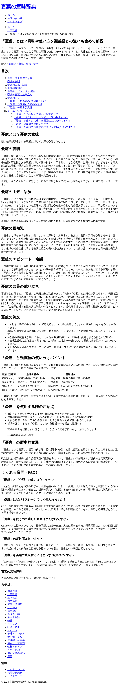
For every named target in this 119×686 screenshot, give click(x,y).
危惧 (35, 63)
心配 (21, 63)
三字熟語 (12, 597)
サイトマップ (14, 21)
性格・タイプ (14, 646)
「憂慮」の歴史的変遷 (19, 107)
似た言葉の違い (16, 653)
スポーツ (12, 630)
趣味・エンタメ (16, 633)
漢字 (9, 656)
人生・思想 (13, 650)
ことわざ (12, 607)
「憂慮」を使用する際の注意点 (24, 104)
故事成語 (12, 610)
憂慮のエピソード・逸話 (21, 91)
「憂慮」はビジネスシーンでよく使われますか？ (41, 117)
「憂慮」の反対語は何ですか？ (31, 124)
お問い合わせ (14, 18)
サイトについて (16, 669)
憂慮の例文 (13, 97)
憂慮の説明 (13, 81)
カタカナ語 (13, 614)
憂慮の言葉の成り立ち (19, 94)
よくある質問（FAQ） (19, 111)
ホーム (11, 15)
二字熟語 (12, 30)
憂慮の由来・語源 (17, 84)
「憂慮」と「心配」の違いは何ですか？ (36, 114)
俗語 (9, 620)
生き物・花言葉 (16, 640)
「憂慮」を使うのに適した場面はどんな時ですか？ (42, 120)
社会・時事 (13, 627)
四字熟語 (12, 601)
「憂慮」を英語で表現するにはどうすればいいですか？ (45, 127)
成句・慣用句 (14, 604)
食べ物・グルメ (16, 637)
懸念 (28, 63)
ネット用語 (13, 617)
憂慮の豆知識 (14, 88)
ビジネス (12, 623)
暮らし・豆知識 (16, 643)
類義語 (12, 63)
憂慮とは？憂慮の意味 (19, 78)
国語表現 (12, 591)
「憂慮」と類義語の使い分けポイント (28, 101)
